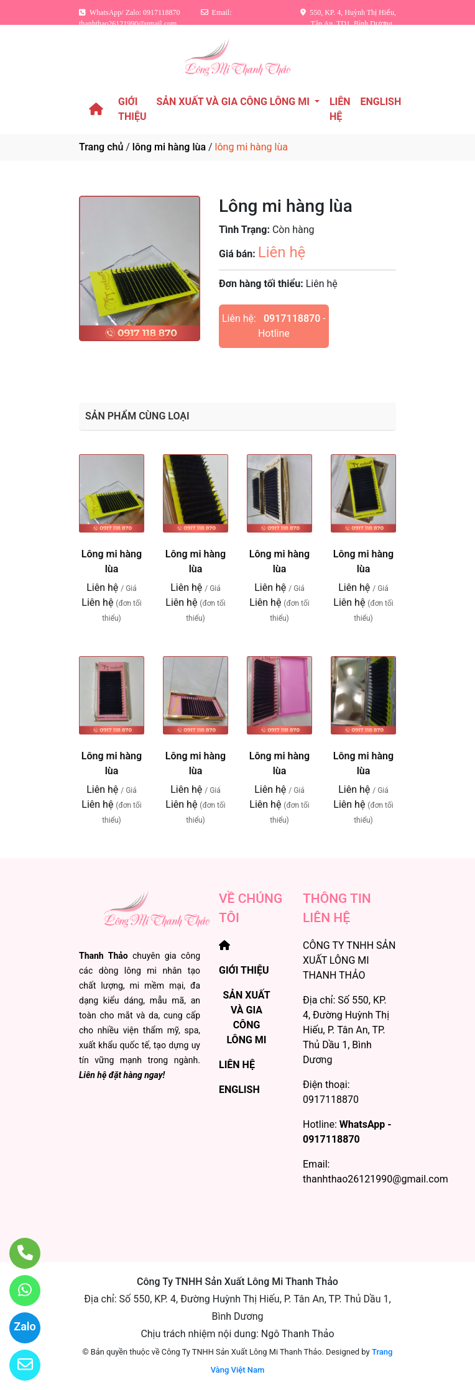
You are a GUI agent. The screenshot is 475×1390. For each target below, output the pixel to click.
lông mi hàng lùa (169, 147)
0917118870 (292, 318)
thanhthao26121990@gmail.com (375, 1179)
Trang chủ (101, 147)
